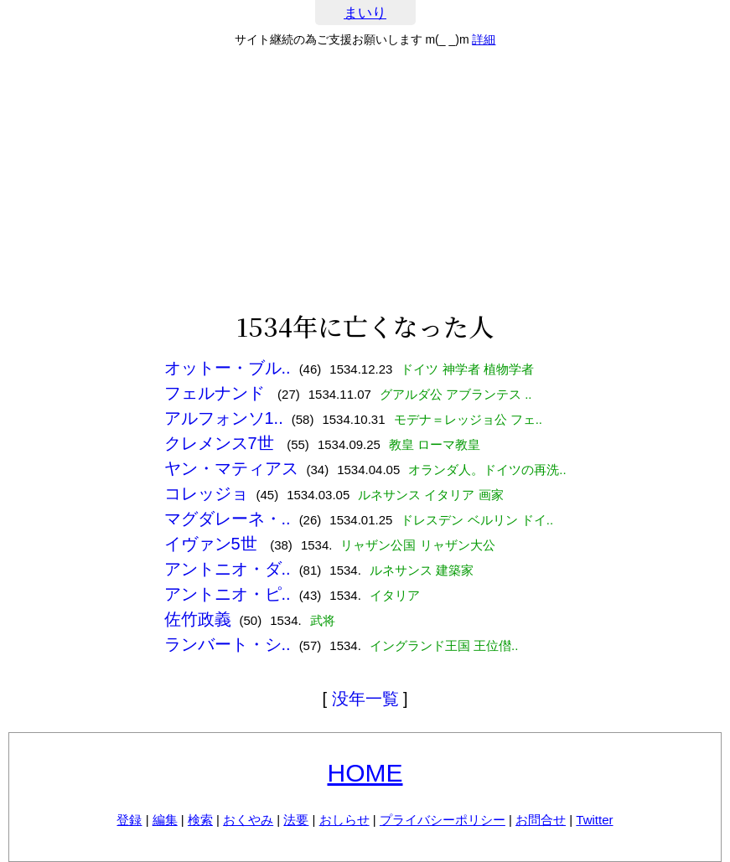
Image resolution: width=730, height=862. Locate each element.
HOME (365, 773)
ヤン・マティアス (231, 468)
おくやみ (248, 820)
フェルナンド (217, 393)
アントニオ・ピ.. (227, 594)
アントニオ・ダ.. (227, 569)
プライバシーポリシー (442, 820)
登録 (129, 820)
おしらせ (344, 820)
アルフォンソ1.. (223, 418)
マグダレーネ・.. (227, 518)
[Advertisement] (365, 179)
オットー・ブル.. (227, 368)
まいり (365, 13)
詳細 (483, 39)
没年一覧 (365, 698)
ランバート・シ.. (227, 644)
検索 (200, 820)
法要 (295, 820)
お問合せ (540, 820)
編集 (165, 820)
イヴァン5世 (213, 543)
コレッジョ (206, 493)
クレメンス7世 (221, 443)
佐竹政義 (197, 619)
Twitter (594, 820)
